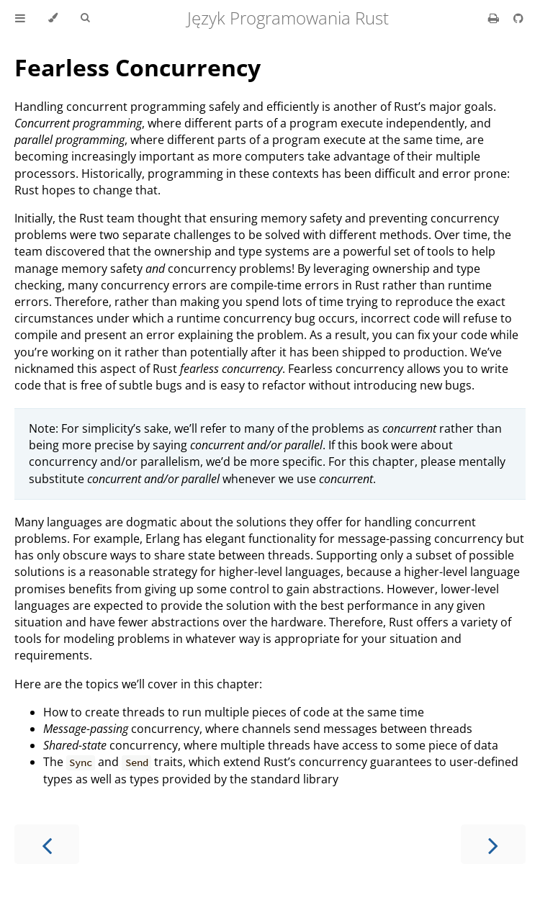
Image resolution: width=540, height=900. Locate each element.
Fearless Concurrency (137, 67)
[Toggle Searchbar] (85, 18)
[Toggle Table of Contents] (20, 18)
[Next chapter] (493, 844)
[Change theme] (53, 18)
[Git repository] (518, 18)
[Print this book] (495, 18)
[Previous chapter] (46, 844)
